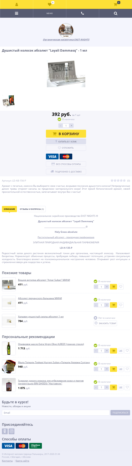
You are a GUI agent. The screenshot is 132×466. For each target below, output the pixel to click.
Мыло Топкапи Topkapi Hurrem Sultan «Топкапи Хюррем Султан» (54, 362)
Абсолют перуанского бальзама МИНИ (40, 298)
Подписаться (120, 412)
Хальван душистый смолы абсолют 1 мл (41, 316)
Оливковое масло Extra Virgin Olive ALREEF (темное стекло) (51, 344)
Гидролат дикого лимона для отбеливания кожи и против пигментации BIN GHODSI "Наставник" (51, 382)
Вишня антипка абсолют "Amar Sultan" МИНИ (44, 280)
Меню (49, 13)
